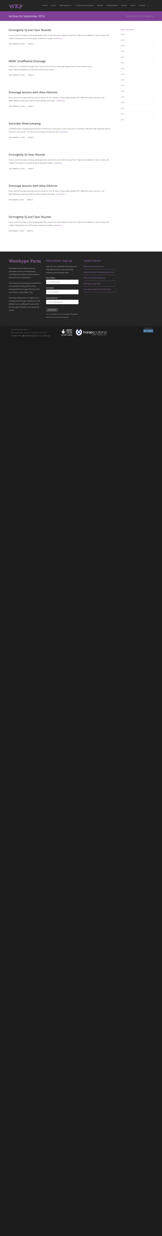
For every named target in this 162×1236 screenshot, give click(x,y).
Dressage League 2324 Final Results (97, 289)
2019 (122, 74)
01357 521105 (17, 336)
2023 (122, 51)
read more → (59, 38)
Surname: (50, 288)
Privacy (47, 336)
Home (44, 5)
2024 (122, 45)
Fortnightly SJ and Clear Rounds (30, 30)
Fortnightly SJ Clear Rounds (27, 154)
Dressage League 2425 (92, 283)
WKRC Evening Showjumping (94, 278)
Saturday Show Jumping (25, 123)
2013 (122, 108)
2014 (122, 102)
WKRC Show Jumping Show (93, 266)
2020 (122, 68)
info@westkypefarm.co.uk (33, 336)
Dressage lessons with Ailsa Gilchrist (33, 92)
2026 (122, 34)
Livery (53, 5)
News (133, 5)
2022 (122, 57)
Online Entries (112, 5)
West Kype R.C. (66, 5)
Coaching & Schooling (84, 5)
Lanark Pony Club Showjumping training (98, 272)
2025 (122, 40)
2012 (122, 114)
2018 (122, 80)
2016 (122, 91)
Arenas (100, 5)
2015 (122, 97)
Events (124, 5)
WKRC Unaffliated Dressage (27, 61)
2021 (122, 63)
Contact (142, 5)
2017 (122, 85)
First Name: (51, 278)
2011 (122, 119)
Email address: (52, 298)
